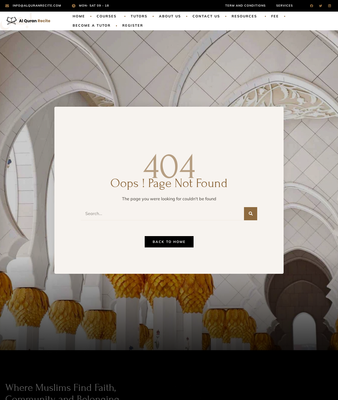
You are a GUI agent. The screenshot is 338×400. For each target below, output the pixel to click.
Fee (275, 16)
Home (79, 16)
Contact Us (206, 16)
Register (132, 25)
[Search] (250, 213)
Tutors (139, 16)
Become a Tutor (92, 25)
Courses (108, 16)
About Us (170, 16)
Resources (246, 16)
